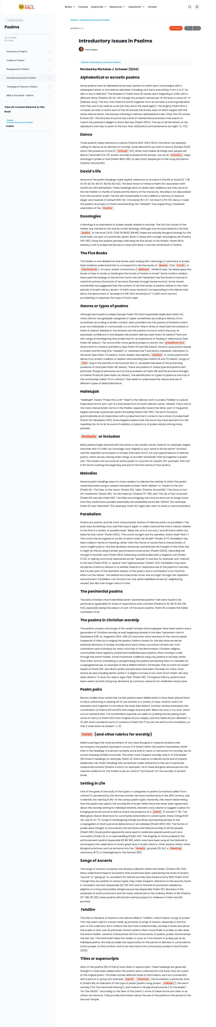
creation (176, 155)
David (129, 979)
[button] (96, 7)
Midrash (143, 269)
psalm (86, 232)
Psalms (10, 120)
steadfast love (174, 342)
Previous (188, 28)
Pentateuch (89, 269)
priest (157, 812)
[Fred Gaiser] (81, 49)
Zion (84, 363)
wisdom (157, 355)
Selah (87, 734)
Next (197, 28)
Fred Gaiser (91, 49)
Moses (163, 265)
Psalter (107, 208)
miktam (168, 983)
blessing (175, 848)
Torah (180, 265)
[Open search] (204, 7)
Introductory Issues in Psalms (20, 122)
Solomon (143, 979)
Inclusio (89, 436)
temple (140, 848)
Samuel (122, 151)
